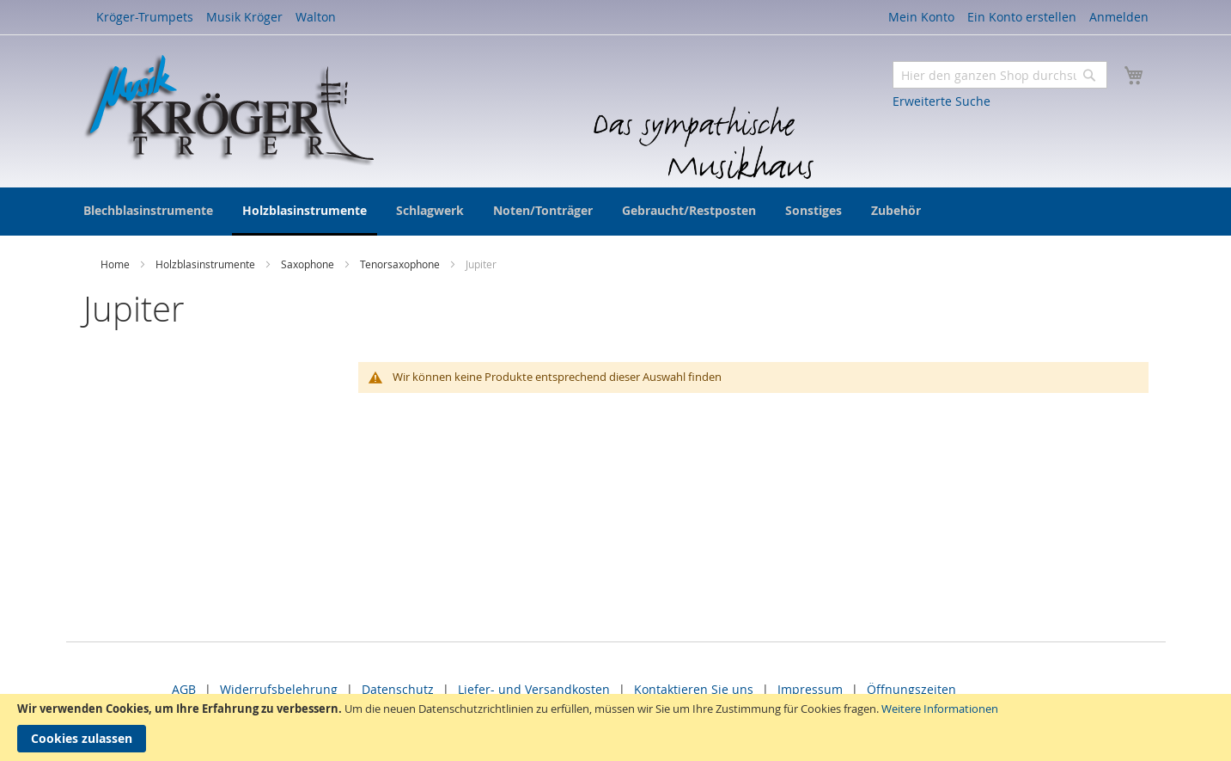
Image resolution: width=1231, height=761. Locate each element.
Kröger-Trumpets (144, 17)
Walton (316, 17)
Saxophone (309, 264)
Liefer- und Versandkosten (534, 689)
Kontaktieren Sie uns (693, 689)
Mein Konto (921, 17)
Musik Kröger (244, 17)
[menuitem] (148, 210)
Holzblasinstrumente (206, 264)
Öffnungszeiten (911, 689)
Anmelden (1119, 17)
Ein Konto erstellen (1021, 17)
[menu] (616, 211)
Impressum (810, 689)
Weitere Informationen (939, 708)
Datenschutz (398, 689)
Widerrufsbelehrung (279, 689)
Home (116, 264)
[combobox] (1000, 75)
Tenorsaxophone (401, 264)
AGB (184, 689)
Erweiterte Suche (941, 101)
